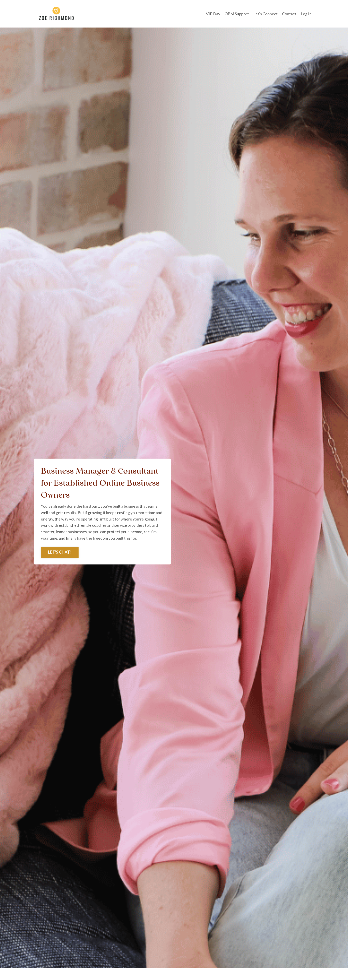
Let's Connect (265, 13)
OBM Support (237, 13)
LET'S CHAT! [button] (59, 552)
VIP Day (213, 13)
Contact (289, 13)
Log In (306, 13)
